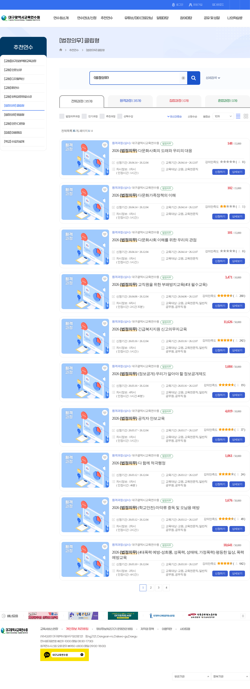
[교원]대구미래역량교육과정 (20, 61)
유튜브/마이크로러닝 (138, 18)
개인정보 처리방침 (77, 629)
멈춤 (242, 616)
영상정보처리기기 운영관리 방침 (114, 629)
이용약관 (167, 629)
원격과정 (130, 101)
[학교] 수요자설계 (14, 141)
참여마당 (186, 18)
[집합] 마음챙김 (13, 132)
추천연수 (107, 18)
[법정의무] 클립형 (14, 105)
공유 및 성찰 (212, 18)
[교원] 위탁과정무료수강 (18, 97)
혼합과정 (227, 101)
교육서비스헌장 (49, 629)
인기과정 (89, 116)
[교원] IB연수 (11, 88)
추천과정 (107, 116)
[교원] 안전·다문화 (14, 124)
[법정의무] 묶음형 (14, 115)
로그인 (177, 4)
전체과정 (81, 101)
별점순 (206, 116)
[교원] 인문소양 (13, 70)
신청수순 (192, 116)
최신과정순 (176, 116)
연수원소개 (60, 18)
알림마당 (162, 18)
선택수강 (125, 116)
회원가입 (195, 4)
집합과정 (179, 101)
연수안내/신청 (86, 18)
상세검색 (211, 78)
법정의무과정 (69, 116)
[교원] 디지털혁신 (14, 79)
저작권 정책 (147, 629)
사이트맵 (185, 629)
